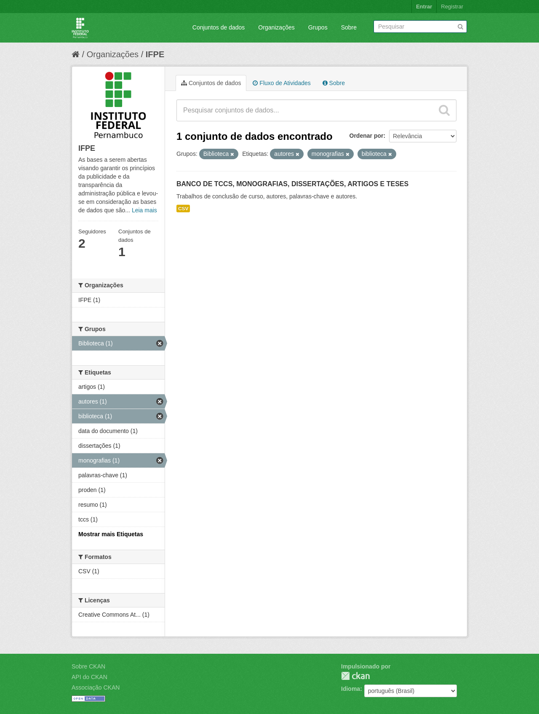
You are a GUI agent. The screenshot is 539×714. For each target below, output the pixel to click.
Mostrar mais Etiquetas (110, 534)
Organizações (276, 27)
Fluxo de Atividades (281, 83)
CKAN (355, 675)
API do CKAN (89, 677)
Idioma (350, 688)
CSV (183, 208)
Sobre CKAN (88, 666)
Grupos (318, 27)
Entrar (424, 6)
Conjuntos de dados (218, 27)
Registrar (452, 6)
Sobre (349, 27)
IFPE (155, 54)
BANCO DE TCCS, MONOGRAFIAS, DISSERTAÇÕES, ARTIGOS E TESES (292, 183)
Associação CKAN (96, 687)
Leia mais (144, 210)
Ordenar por (367, 135)
